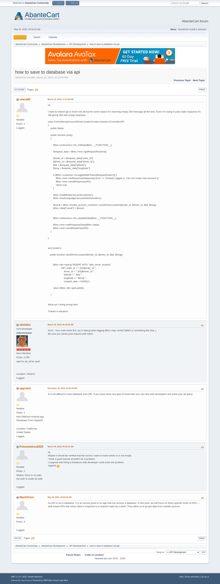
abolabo (25, 324)
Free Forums (26, 580)
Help (181, 577)
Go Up (17, 538)
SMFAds (14, 580)
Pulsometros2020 (31, 446)
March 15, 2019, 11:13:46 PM (61, 99)
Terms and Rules (192, 577)
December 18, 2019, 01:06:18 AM (62, 388)
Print (202, 90)
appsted (25, 388)
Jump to (160, 552)
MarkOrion (27, 497)
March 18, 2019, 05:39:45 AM (61, 325)
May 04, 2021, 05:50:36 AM (60, 497)
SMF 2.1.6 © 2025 (19, 577)
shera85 (25, 99)
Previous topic (182, 80)
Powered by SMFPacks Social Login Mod (50, 580)
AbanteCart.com (103, 558)
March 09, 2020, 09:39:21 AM (61, 446)
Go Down (19, 90)
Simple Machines (35, 577)
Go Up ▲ (205, 577)
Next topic (199, 80)
